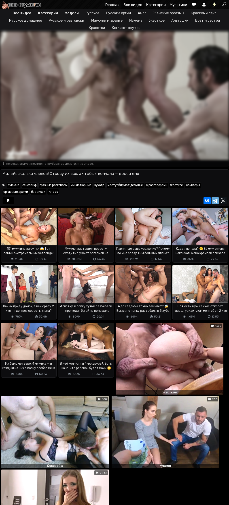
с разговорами (156, 185)
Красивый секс (203, 13)
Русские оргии (118, 13)
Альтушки (180, 20)
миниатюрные (81, 185)
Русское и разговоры (67, 20)
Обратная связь (47, 484)
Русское (92, 13)
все (53, 192)
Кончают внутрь (126, 28)
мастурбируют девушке (125, 185)
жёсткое (176, 185)
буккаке (13, 185)
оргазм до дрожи (15, 192)
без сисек (38, 192)
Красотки (97, 28)
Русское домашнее (25, 20)
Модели (71, 13)
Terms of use (23, 484)
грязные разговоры (54, 185)
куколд (99, 185)
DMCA (7, 484)
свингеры (193, 185)
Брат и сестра (207, 20)
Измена (135, 20)
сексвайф (29, 185)
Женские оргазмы (168, 13)
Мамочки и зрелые (107, 20)
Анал (142, 13)
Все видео (132, 4)
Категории (156, 4)
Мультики (178, 4)
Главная (112, 4)
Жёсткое (157, 20)
